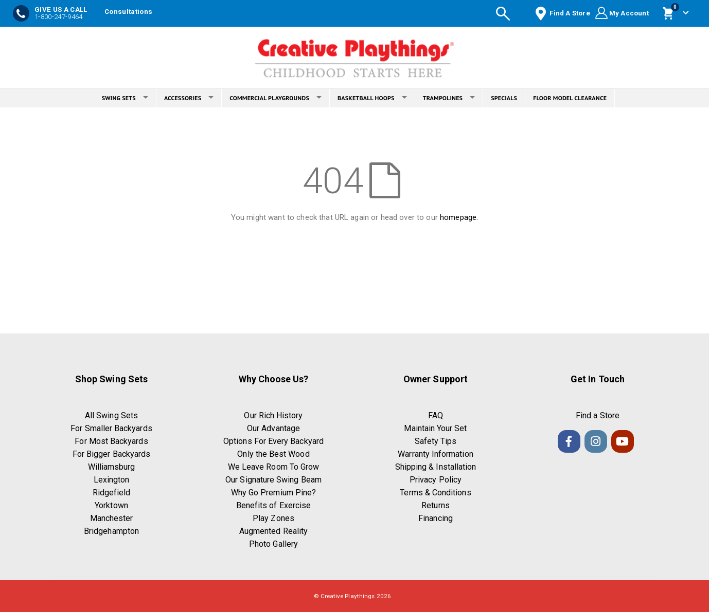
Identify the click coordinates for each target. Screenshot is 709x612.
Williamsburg (111, 467)
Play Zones (273, 518)
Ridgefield (112, 492)
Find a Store (597, 415)
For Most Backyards (111, 441)
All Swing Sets (111, 415)
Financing (435, 518)
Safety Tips (436, 441)
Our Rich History (273, 415)
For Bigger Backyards (111, 454)
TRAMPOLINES (449, 98)
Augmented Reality (273, 531)
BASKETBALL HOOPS (372, 98)
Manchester (111, 518)
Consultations (128, 11)
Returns (435, 505)
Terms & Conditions (435, 492)
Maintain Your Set (435, 428)
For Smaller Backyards (111, 428)
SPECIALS (504, 98)
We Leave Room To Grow (273, 467)
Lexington (112, 480)
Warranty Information (435, 454)
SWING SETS (125, 98)
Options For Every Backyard (273, 441)
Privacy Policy (436, 480)
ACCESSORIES (189, 98)
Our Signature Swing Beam (273, 480)
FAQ (435, 415)
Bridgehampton (111, 531)
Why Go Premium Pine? (273, 492)
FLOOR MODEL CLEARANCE (570, 98)
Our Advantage (273, 428)
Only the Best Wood (273, 454)
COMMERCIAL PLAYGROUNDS (275, 98)
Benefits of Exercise (273, 505)
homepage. (459, 217)
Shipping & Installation (435, 467)
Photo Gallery (273, 544)
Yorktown (111, 505)
